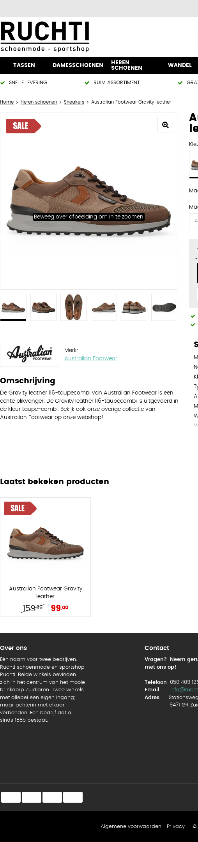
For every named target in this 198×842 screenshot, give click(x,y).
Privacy (176, 826)
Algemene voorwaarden (131, 826)
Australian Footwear (90, 358)
